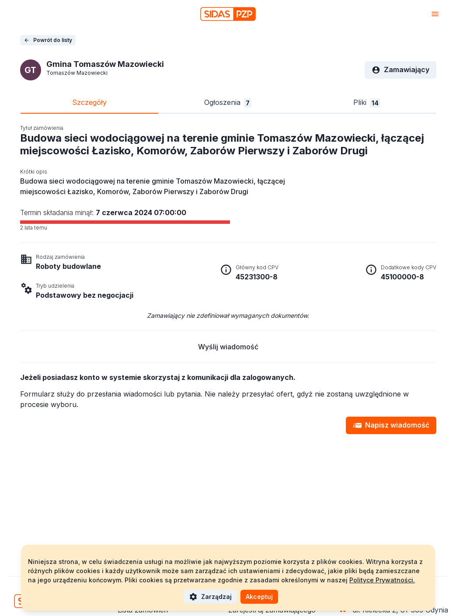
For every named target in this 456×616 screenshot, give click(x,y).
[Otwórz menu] (435, 13)
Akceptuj (259, 596)
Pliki (366, 102)
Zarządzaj (210, 596)
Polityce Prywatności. (382, 580)
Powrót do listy (48, 40)
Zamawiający (400, 69)
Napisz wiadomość (391, 425)
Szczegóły (89, 102)
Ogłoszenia (227, 102)
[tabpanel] (228, 279)
